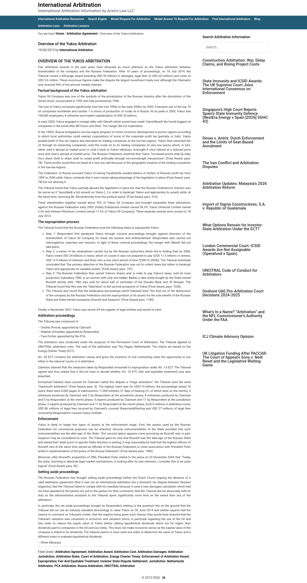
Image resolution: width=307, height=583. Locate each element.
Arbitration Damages (152, 551)
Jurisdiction (157, 561)
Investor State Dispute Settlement (123, 561)
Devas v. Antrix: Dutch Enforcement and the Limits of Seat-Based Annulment (233, 142)
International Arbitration (69, 4)
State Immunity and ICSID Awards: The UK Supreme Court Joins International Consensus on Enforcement (232, 87)
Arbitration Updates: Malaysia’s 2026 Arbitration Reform (234, 185)
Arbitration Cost (125, 551)
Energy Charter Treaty (125, 556)
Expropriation (47, 561)
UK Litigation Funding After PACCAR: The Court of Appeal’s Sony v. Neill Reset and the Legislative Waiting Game (234, 359)
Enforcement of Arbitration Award (165, 556)
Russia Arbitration (90, 566)
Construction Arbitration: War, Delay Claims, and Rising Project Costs (233, 62)
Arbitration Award (100, 551)
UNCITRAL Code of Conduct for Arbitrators (229, 272)
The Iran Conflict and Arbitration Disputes (230, 164)
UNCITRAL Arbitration (119, 566)
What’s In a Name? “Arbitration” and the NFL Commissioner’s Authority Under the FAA (233, 315)
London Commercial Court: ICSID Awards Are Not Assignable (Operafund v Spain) (231, 249)
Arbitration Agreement (71, 551)
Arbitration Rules (68, 556)
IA (163, 577)
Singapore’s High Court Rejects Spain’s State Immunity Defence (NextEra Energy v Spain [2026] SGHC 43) (235, 115)
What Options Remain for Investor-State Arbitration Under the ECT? (232, 227)
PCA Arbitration (65, 566)
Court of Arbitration (94, 556)
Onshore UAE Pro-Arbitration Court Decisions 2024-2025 (233, 293)
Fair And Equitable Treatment (78, 561)
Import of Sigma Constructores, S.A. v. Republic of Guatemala (234, 206)
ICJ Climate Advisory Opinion (228, 336)
